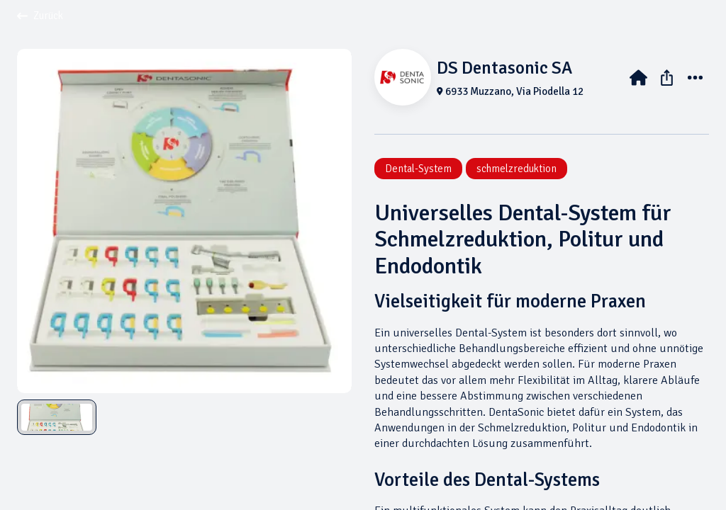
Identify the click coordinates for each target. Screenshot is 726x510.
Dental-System (418, 168)
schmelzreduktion (516, 168)
